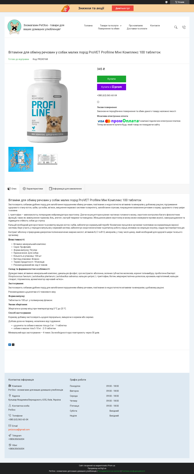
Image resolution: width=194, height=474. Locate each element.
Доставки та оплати (137, 28)
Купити (111, 78)
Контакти (155, 25)
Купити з (111, 87)
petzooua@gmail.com (19, 429)
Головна (88, 25)
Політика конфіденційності (133, 471)
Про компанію (136, 25)
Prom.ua (111, 466)
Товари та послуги (109, 25)
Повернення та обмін (108, 28)
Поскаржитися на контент (109, 471)
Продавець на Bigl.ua (97, 468)
